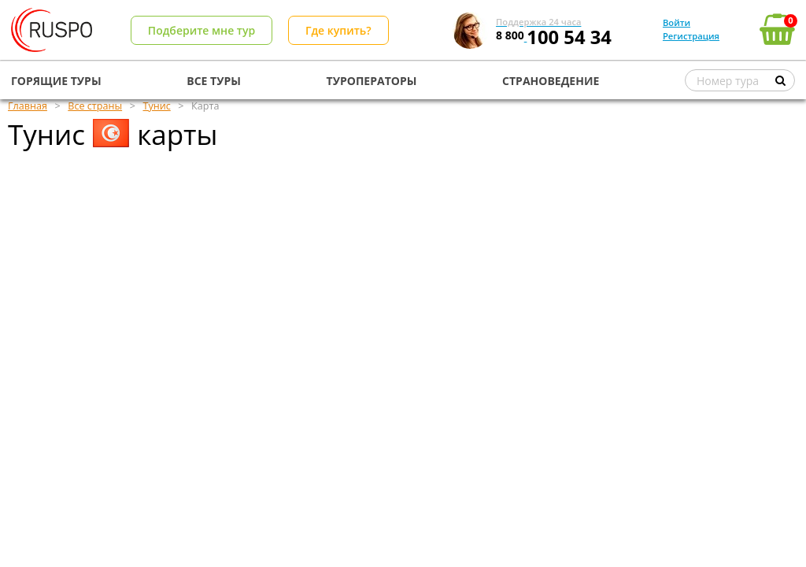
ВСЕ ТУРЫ (214, 80)
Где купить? (338, 30)
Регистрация (691, 36)
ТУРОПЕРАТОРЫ (372, 80)
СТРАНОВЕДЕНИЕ (550, 80)
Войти (676, 22)
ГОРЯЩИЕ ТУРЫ (56, 80)
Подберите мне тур (201, 30)
